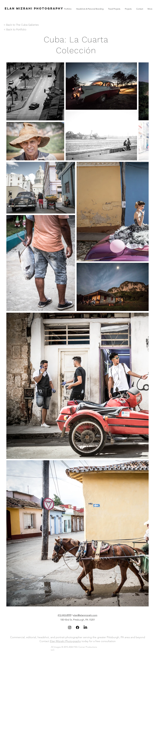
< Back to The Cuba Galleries (21, 24)
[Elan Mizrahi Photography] (34, 9)
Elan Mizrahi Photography (65, 641)
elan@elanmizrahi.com (85, 615)
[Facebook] (77, 627)
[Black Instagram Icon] (70, 627)
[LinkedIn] (85, 627)
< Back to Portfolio (15, 29)
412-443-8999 (64, 615)
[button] (128, 9)
